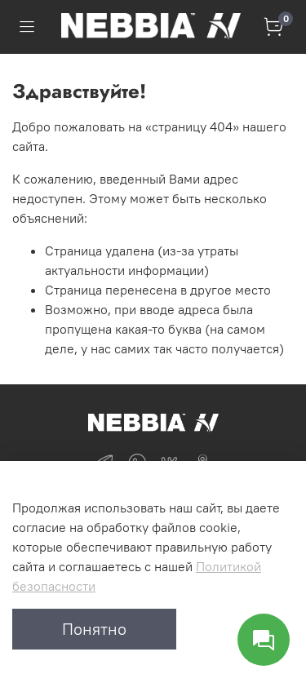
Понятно (94, 629)
